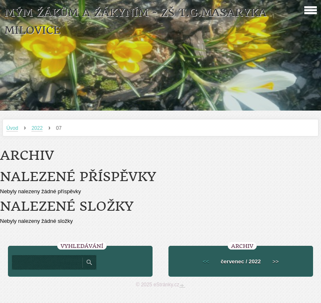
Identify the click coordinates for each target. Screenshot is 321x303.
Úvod (12, 128)
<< (206, 261)
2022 (37, 128)
